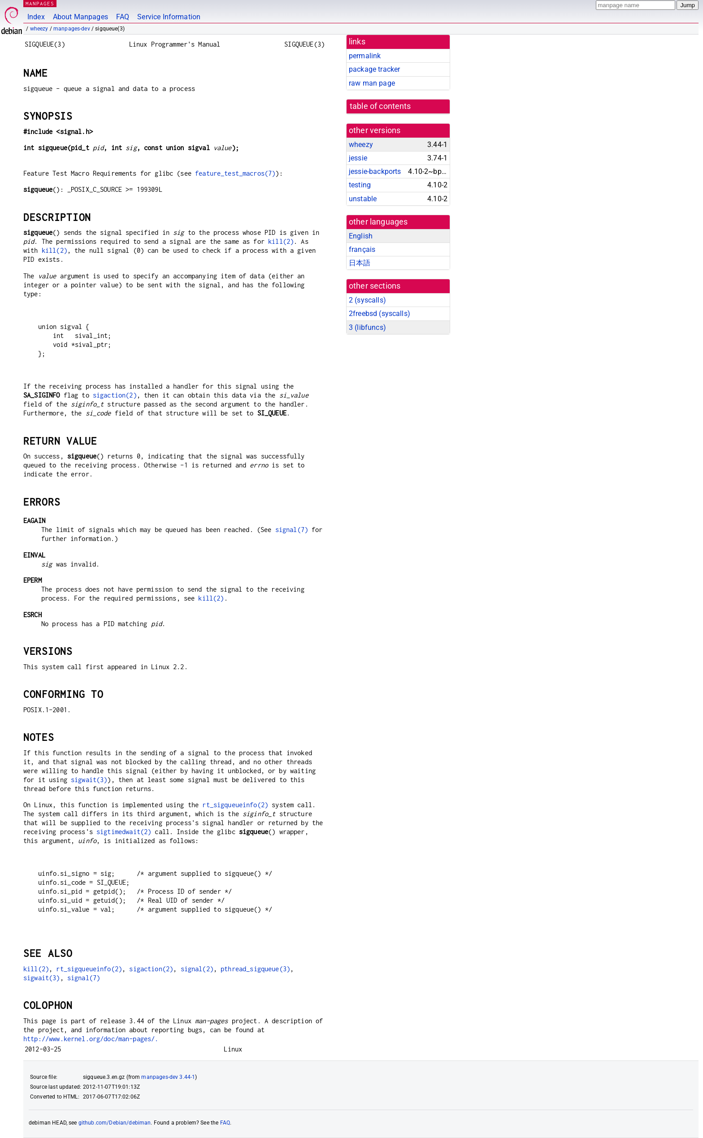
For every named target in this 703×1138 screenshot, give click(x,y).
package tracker (374, 69)
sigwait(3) (89, 779)
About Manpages (80, 17)
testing (360, 185)
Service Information (168, 17)
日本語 (359, 263)
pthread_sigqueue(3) (255, 969)
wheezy (39, 29)
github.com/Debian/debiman (114, 1123)
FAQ (122, 17)
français (362, 249)
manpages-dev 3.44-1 (168, 1077)
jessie (358, 158)
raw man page (372, 83)
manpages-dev (71, 29)
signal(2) (197, 969)
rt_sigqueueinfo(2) (235, 805)
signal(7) (291, 529)
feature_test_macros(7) (235, 173)
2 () (367, 300)
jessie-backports (375, 171)
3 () (367, 327)
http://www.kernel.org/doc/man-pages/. (91, 1039)
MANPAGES (40, 3)
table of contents (380, 106)
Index (36, 17)
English (361, 236)
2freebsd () (379, 313)
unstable (363, 199)
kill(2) (281, 241)
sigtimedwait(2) (123, 831)
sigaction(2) (115, 395)
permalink (365, 56)
